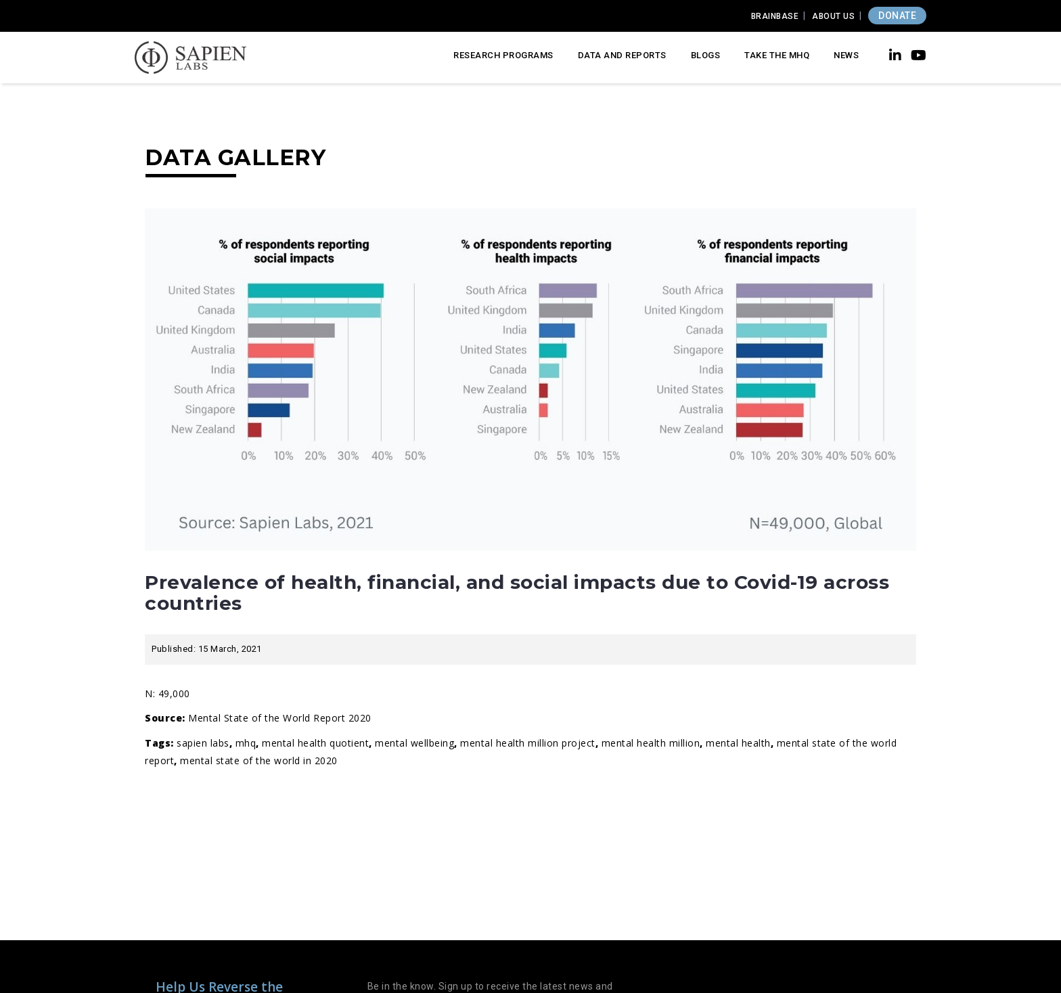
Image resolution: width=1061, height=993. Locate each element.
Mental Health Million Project (527, 742)
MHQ (245, 742)
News (846, 55)
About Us (833, 16)
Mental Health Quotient (315, 742)
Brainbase (775, 16)
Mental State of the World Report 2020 (279, 717)
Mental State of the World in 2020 (259, 760)
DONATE (897, 15)
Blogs (706, 55)
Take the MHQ (776, 55)
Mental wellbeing (414, 742)
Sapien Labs (203, 742)
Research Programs (503, 55)
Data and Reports (622, 55)
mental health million (651, 742)
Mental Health (738, 742)
